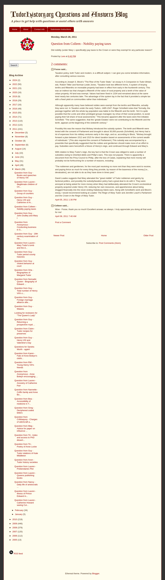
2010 (15, 519)
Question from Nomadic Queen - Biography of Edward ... (25, 281)
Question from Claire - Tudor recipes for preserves (24, 331)
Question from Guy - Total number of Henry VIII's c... (25, 290)
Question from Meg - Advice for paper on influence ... (24, 428)
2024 (15, 80)
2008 (15, 527)
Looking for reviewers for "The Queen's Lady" (25, 314)
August (18, 149)
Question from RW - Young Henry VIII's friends (24, 365)
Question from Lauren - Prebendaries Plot (25, 467)
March (18, 169)
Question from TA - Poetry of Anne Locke (25, 445)
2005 (15, 540)
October (19, 141)
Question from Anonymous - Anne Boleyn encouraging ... (26, 374)
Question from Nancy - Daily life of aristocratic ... (26, 484)
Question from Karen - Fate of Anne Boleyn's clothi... (25, 356)
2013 (15, 121)
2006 (15, 536)
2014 (15, 117)
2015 (15, 112)
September (20, 145)
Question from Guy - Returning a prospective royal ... (24, 322)
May (17, 161)
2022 (15, 84)
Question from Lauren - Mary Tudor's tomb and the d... (25, 245)
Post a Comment (63, 222)
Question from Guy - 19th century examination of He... (26, 236)
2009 (15, 523)
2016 (15, 108)
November (20, 136)
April (17, 165)
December (20, 132)
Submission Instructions (60, 29)
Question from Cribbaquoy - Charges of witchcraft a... (25, 419)
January (19, 514)
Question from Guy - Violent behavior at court (24, 263)
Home (14, 29)
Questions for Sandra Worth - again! (24, 348)
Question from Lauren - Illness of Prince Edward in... (25, 493)
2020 (15, 92)
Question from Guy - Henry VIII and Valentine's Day (23, 340)
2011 (15, 129)
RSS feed (16, 553)
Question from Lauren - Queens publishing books (25, 475)
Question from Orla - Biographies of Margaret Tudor (23, 272)
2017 (15, 104)
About (25, 29)
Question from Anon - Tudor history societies (26, 461)
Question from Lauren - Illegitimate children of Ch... (25, 184)
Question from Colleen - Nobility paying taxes (25, 207)
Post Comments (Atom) (110, 243)
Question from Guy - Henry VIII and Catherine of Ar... (23, 200)
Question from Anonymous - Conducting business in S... (25, 226)
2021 (15, 88)
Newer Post (58, 235)
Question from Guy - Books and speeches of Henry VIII (25, 175)
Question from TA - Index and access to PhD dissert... (25, 437)
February (19, 510)
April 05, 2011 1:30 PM (65, 199)
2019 (15, 96)
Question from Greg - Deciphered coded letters (24, 410)
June (17, 157)
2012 (15, 125)
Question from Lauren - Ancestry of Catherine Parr (25, 383)
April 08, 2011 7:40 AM (65, 216)
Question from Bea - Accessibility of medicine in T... (23, 401)
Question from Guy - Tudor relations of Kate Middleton (26, 453)
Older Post (148, 235)
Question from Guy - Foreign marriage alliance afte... (23, 299)
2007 (15, 531)
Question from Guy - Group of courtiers (24, 192)
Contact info (39, 29)
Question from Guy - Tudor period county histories (24, 254)
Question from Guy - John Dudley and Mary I (26, 215)
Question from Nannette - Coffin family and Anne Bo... (26, 392)
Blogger (95, 573)
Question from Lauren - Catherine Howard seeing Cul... (25, 502)
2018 (15, 100)
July (17, 153)
